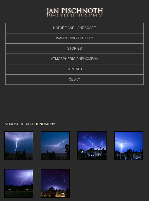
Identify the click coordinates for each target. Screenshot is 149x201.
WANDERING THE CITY (74, 38)
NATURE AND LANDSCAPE (74, 28)
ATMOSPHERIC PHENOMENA (74, 59)
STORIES (74, 48)
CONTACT (74, 69)
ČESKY (74, 79)
